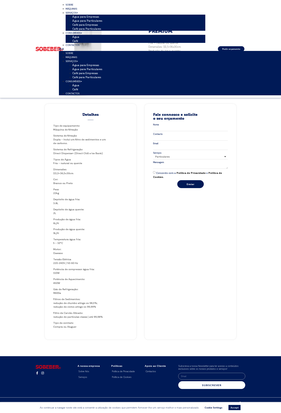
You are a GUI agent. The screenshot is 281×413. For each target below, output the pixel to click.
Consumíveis (74, 33)
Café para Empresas (85, 24)
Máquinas (71, 8)
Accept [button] (234, 407)
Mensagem (158, 162)
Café (75, 40)
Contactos (73, 45)
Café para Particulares (86, 28)
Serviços (72, 12)
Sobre (69, 4)
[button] (132, 49)
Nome (156, 124)
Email (155, 143)
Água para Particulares (87, 20)
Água (75, 36)
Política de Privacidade (191, 172)
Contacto (158, 134)
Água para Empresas (85, 16)
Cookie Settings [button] (213, 407)
